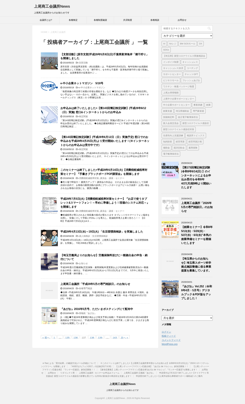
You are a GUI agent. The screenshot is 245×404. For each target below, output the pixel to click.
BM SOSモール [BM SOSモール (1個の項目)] (187, 43)
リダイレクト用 (67, 373)
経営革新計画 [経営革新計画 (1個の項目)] (195, 141)
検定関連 (83, 116)
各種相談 (154, 20)
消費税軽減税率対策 (89, 178)
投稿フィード (169, 336)
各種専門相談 (85, 288)
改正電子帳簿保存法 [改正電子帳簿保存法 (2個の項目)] (188, 117)
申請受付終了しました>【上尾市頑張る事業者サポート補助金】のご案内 (169, 376)
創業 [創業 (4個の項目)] (208, 105)
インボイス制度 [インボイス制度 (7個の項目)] (171, 62)
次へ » (124, 337)
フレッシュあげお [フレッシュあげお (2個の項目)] (191, 80)
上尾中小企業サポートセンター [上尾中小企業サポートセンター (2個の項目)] (178, 98)
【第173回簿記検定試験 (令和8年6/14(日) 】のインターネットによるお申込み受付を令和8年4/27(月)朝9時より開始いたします (196, 177)
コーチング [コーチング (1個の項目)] (192, 68)
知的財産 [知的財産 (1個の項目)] (167, 141)
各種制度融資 (100, 20)
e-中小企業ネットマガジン (92, 87)
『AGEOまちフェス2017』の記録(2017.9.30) (90, 366)
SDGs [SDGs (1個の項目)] (166, 49)
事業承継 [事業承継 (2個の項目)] (197, 105)
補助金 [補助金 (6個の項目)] (166, 147)
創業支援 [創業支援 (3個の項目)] (167, 111)
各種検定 (73, 20)
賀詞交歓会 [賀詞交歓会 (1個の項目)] (179, 147)
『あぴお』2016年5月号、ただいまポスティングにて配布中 (96, 309)
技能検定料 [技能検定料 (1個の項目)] (168, 117)
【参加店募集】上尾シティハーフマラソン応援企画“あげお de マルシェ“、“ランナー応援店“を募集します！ (149, 369)
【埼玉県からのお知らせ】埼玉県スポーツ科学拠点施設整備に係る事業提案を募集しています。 (196, 264)
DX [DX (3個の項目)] (200, 43)
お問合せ (182, 20)
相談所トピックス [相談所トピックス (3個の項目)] (196, 135)
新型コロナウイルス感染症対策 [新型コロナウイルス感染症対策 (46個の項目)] (178, 129)
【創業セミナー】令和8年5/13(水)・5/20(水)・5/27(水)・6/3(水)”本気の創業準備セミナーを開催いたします (197, 235)
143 (115, 337)
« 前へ (46, 337)
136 (76, 337)
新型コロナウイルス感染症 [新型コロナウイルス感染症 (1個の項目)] (195, 123)
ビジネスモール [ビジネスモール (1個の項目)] (171, 80)
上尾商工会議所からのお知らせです (122, 390)
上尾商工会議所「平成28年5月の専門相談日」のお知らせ (95, 284)
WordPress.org (169, 344)
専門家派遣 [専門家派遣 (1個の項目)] (198, 111)
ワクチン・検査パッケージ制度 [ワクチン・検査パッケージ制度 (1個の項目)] (178, 86)
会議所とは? (46, 20)
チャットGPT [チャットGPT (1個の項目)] (191, 74)
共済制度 (127, 20)
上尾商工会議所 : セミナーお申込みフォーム (99, 373)
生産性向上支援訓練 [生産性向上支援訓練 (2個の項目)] (173, 135)
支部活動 (83, 62)
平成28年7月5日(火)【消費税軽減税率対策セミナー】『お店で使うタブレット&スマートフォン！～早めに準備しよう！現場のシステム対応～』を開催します (104, 202)
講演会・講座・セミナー (112, 178)
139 (100, 337)
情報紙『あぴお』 (88, 313)
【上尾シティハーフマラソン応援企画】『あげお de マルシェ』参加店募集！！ (152, 366)
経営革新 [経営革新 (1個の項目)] (180, 141)
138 (92, 337)
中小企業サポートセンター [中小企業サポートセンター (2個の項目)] (176, 105)
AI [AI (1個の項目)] (164, 43)
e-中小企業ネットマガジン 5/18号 (81, 83)
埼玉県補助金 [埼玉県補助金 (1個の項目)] (182, 111)
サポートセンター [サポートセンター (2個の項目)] (172, 74)
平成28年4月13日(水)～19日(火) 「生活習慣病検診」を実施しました (101, 231)
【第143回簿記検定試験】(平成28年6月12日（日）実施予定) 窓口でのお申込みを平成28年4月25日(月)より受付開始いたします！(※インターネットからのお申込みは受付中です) (104, 141)
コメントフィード (171, 340)
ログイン (166, 332)
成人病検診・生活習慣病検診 (93, 236)
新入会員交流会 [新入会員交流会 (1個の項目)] (171, 123)
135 (67, 337)
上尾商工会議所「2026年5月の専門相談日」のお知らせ (197, 207)
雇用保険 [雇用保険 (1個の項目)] (193, 147)
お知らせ (83, 263)
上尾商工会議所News (52, 6)
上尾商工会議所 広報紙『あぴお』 (139, 373)
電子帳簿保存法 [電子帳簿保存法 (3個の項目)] (171, 154)
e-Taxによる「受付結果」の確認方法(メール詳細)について (69, 363)
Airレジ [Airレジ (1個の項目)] (172, 43)
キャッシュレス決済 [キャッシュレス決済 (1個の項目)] (173, 68)
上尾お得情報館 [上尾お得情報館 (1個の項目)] (171, 92)
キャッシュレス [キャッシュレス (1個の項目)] (190, 62)
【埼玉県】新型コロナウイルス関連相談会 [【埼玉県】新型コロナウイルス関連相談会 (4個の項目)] (184, 56)
